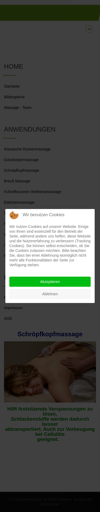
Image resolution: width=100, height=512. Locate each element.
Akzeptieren (50, 282)
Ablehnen (50, 294)
